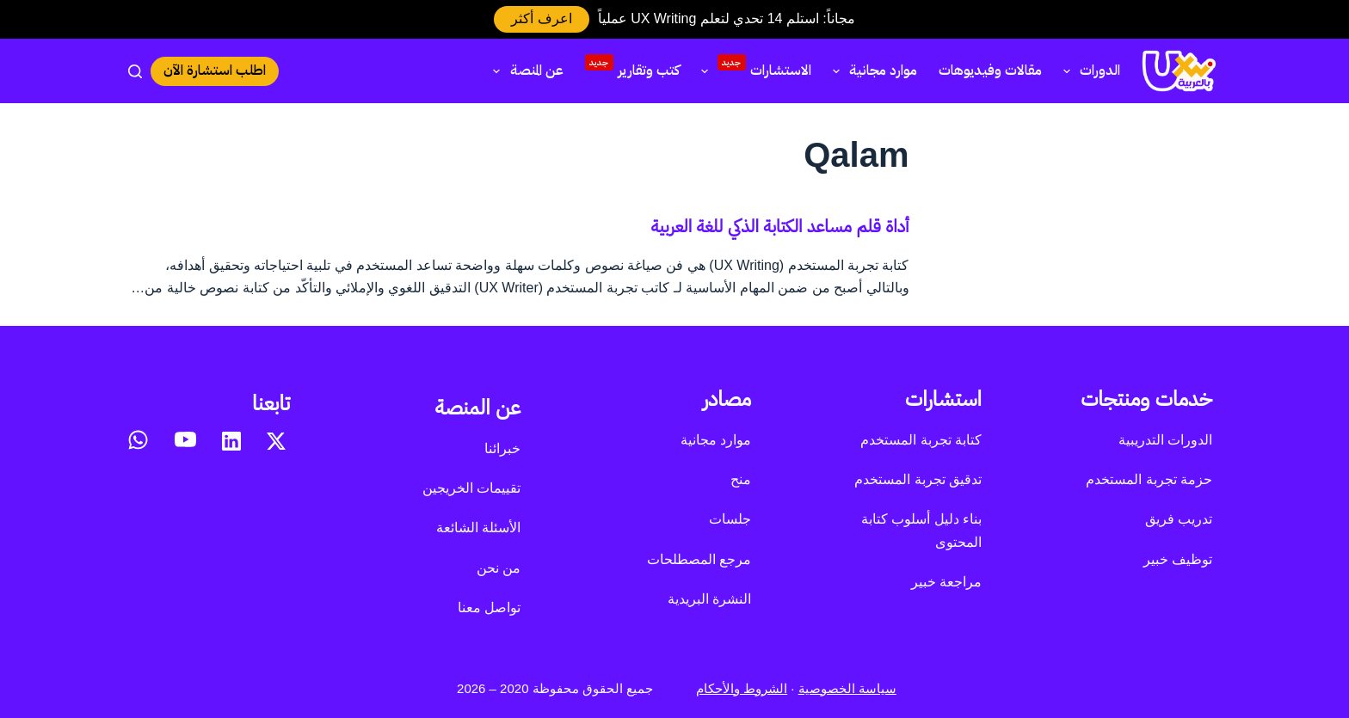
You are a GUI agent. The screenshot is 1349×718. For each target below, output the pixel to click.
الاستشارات (752, 68)
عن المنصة (524, 70)
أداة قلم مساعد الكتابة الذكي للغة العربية (780, 226)
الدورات (1088, 70)
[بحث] (135, 71)
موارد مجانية (871, 70)
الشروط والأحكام (741, 688)
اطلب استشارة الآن (214, 70)
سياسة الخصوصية (847, 688)
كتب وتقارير (632, 68)
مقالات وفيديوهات (990, 70)
